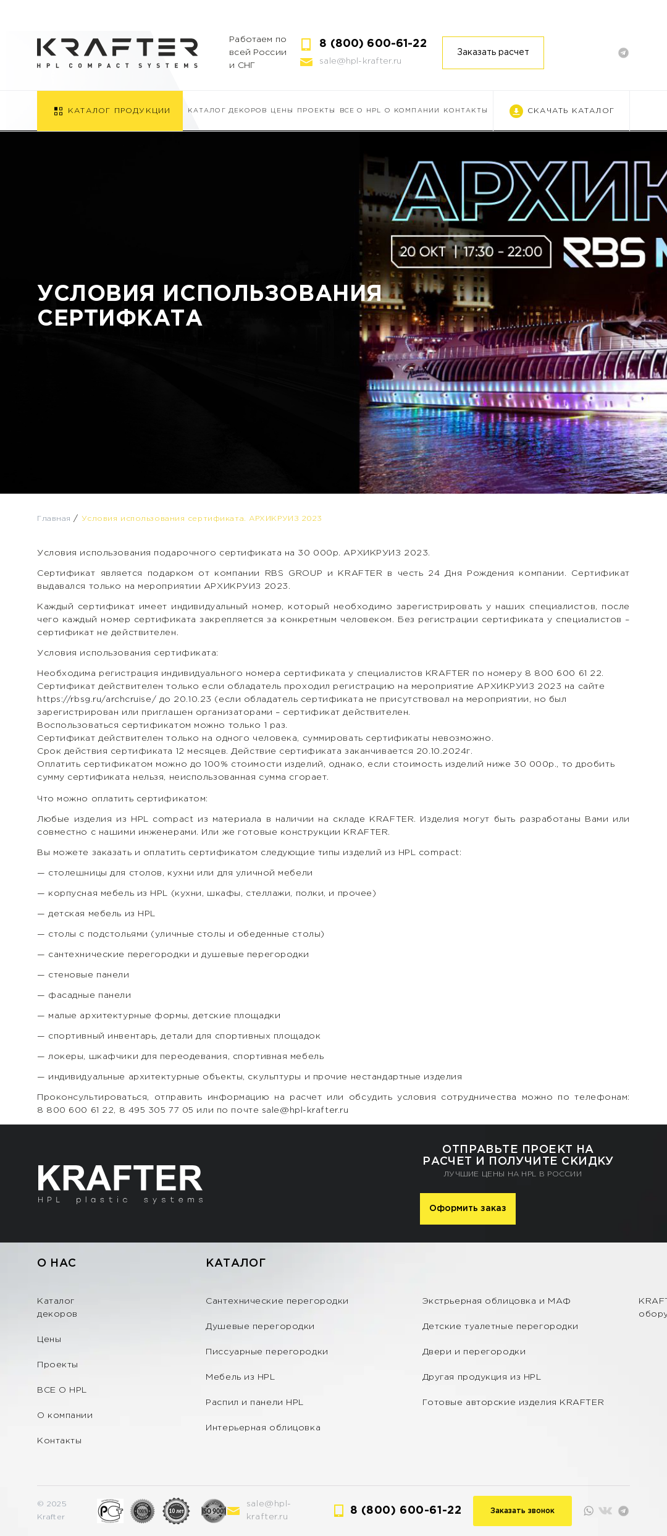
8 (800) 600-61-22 (372, 44)
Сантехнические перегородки (277, 1301)
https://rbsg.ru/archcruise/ (96, 699)
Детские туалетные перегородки (500, 1326)
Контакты (465, 111)
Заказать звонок (522, 1511)
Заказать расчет (493, 52)
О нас (57, 1263)
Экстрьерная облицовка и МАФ (496, 1301)
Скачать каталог (571, 111)
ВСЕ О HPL (361, 111)
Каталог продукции (119, 111)
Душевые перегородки (260, 1326)
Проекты (316, 111)
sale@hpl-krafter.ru (360, 61)
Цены (282, 111)
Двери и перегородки (474, 1352)
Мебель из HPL (240, 1377)
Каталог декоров (227, 111)
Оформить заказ (467, 1208)
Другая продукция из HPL (482, 1377)
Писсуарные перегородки (267, 1352)
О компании (412, 111)
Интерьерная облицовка (263, 1428)
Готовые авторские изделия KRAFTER (513, 1402)
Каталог (236, 1263)
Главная (54, 518)
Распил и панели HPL (255, 1402)
